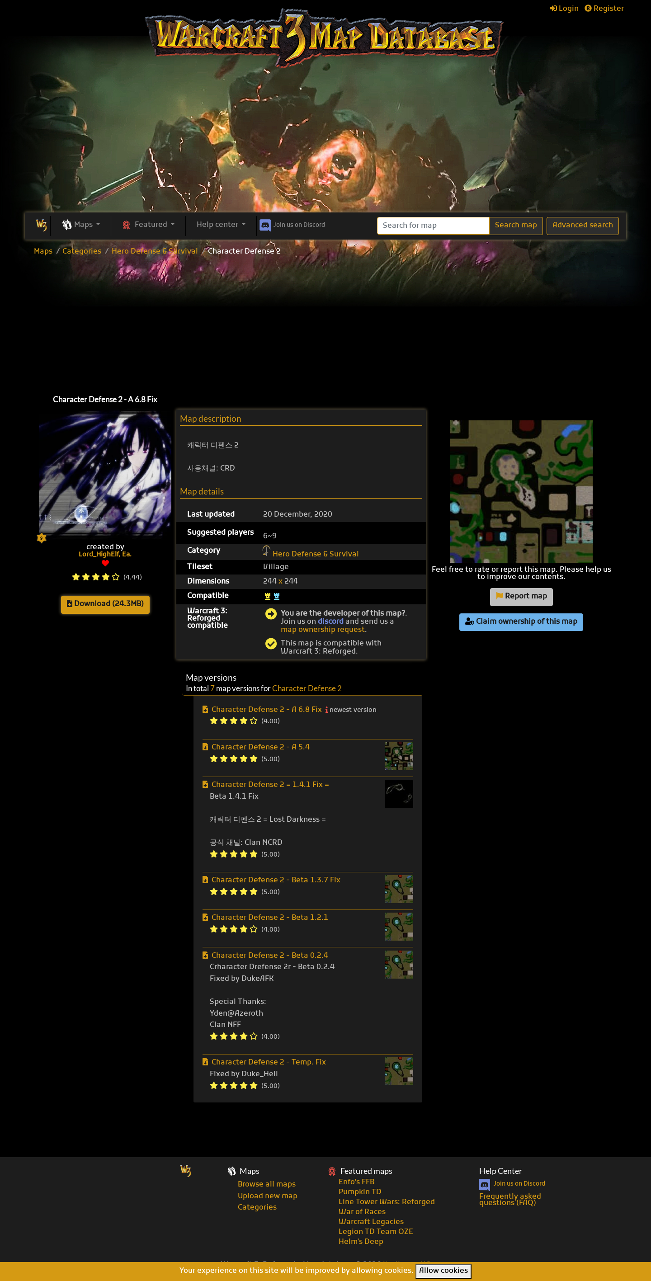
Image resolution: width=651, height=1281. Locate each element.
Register (604, 9)
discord (331, 621)
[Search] (433, 226)
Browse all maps (267, 1184)
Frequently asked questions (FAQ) (510, 1200)
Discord (291, 223)
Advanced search (582, 225)
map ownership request (323, 630)
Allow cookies (443, 1271)
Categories (81, 251)
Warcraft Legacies (371, 1222)
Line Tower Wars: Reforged (387, 1202)
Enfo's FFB (356, 1182)
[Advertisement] (325, 144)
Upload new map (267, 1196)
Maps (43, 251)
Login (564, 9)
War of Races (362, 1212)
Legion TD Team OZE (376, 1232)
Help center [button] (218, 225)
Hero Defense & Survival (155, 251)
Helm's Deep (361, 1242)
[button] (81, 225)
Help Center (500, 1171)
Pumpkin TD (360, 1192)
